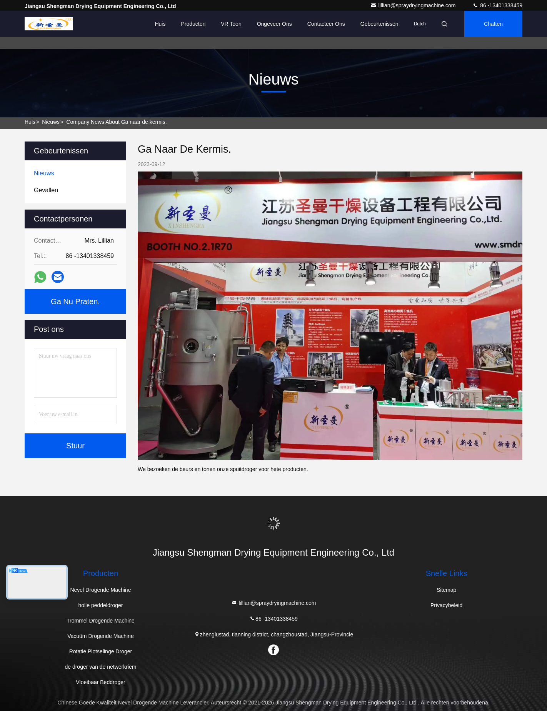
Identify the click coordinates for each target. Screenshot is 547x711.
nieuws (51, 122)
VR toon (231, 24)
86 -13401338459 (497, 5)
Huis (160, 24)
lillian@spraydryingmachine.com (413, 5)
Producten (193, 24)
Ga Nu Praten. (75, 301)
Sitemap (446, 590)
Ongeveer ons (274, 24)
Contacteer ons (326, 24)
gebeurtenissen (379, 24)
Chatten (493, 24)
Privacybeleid (446, 605)
